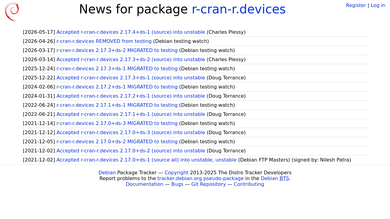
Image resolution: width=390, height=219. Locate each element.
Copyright (176, 173)
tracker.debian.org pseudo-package (201, 178)
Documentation (144, 184)
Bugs (177, 184)
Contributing (249, 184)
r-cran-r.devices (239, 9)
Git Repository (208, 184)
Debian (107, 173)
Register (356, 5)
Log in (378, 5)
